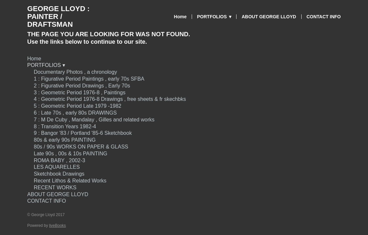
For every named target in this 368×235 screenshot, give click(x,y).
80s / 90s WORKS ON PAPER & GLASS (81, 146)
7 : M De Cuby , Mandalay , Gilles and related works (94, 119)
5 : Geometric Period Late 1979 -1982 (77, 106)
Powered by (46, 225)
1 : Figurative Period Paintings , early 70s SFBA (89, 79)
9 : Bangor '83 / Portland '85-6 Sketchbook (83, 133)
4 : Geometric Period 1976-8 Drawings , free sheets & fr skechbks (110, 99)
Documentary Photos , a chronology (75, 72)
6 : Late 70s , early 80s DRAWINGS (75, 113)
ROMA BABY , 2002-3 (59, 160)
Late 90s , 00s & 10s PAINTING (70, 153)
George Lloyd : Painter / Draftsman (58, 16)
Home (180, 17)
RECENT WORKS (56, 187)
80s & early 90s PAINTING (65, 140)
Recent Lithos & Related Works (70, 180)
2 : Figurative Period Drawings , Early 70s (82, 85)
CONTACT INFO (324, 17)
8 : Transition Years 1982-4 (65, 126)
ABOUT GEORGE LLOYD (269, 17)
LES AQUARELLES (57, 167)
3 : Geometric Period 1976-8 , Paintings (79, 92)
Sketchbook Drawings (59, 174)
